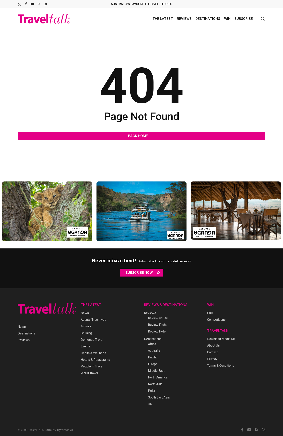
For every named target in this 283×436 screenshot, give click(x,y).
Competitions (216, 320)
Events (85, 346)
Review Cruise (158, 318)
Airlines (86, 326)
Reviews (24, 340)
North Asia (155, 384)
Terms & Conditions (220, 365)
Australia (154, 351)
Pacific (152, 357)
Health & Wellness (93, 353)
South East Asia (159, 397)
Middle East (156, 371)
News (22, 327)
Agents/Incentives (93, 320)
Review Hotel (157, 331)
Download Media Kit (221, 339)
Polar (151, 391)
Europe (153, 364)
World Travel (89, 373)
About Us (213, 345)
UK (150, 404)
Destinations (26, 333)
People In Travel (92, 366)
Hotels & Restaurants (95, 360)
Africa (152, 344)
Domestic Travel (92, 340)
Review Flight (157, 325)
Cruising (86, 333)
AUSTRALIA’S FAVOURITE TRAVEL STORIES (141, 4)
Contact (212, 352)
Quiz (210, 313)
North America (157, 377)
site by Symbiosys (59, 429)
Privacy (212, 359)
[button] (141, 273)
